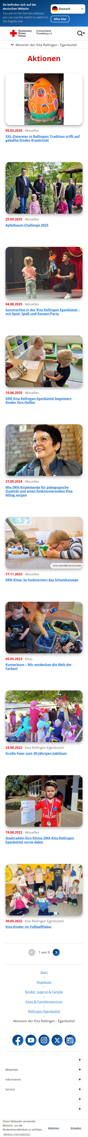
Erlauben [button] (76, 1128)
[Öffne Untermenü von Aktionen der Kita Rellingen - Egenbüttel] (44, 45)
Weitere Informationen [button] (16, 1134)
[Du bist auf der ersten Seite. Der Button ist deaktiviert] (31, 952)
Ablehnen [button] (53, 1128)
